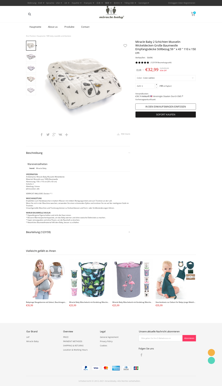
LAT (28, 337)
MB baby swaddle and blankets (59, 36)
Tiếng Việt (129, 3)
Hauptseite (35, 26)
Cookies (103, 345)
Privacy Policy (106, 341)
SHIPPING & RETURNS (73, 345)
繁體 (107, 3)
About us (53, 26)
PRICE (66, 337)
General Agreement (109, 337)
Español (75, 3)
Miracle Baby (32, 341)
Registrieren (189, 3)
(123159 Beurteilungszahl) (161, 62)
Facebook (141, 355)
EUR (140, 69)
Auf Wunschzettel (125, 45)
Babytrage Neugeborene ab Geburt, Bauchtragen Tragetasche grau (52, 302)
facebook (41, 134)
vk (60, 134)
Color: (139, 78)
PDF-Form (125, 134)
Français (88, 3)
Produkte (69, 26)
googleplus (54, 134)
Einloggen (173, 3)
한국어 (117, 3)
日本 (99, 3)
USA (58, 3)
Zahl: (139, 86)
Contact (85, 26)
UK (65, 3)
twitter (48, 134)
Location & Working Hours (75, 349)
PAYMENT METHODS (72, 341)
